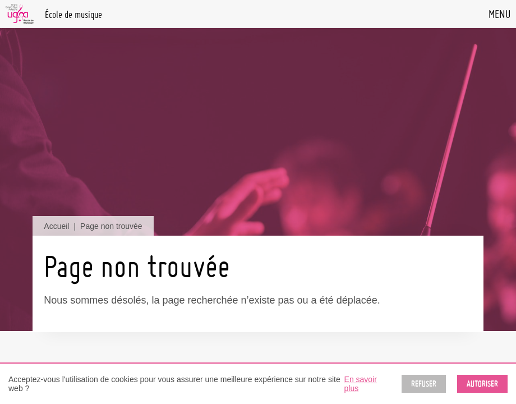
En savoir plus (360, 384)
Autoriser (482, 384)
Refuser (423, 384)
